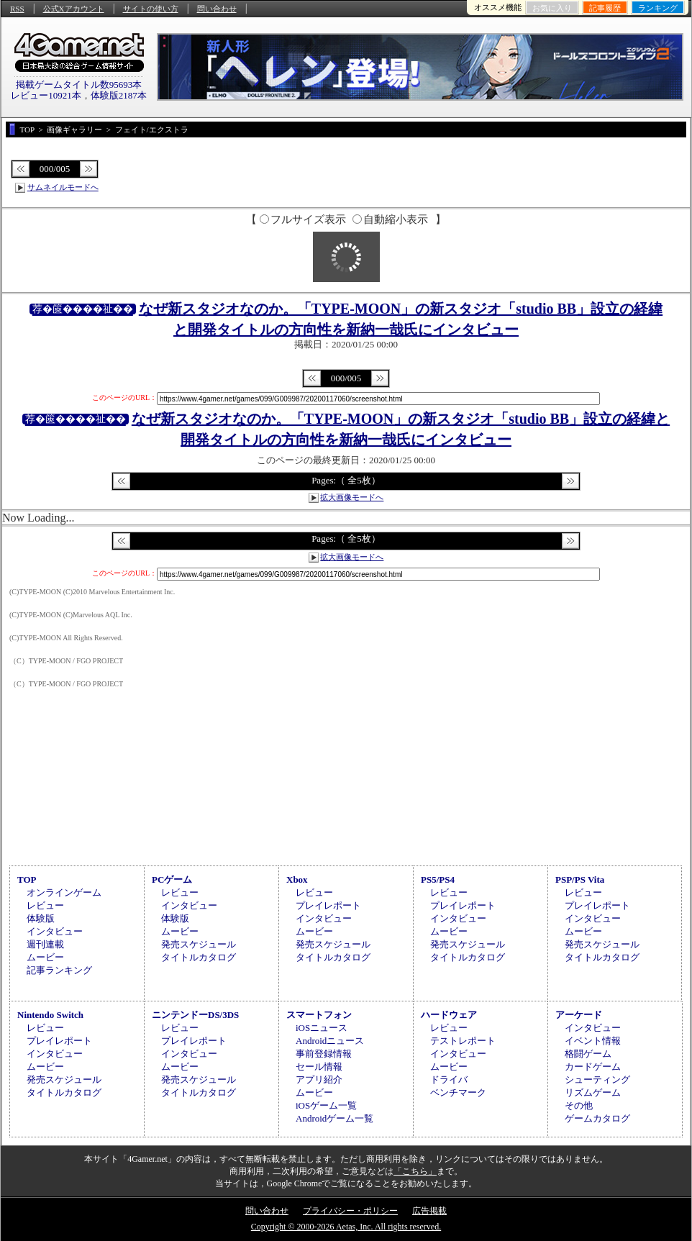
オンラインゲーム (64, 892)
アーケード (578, 1014)
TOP (27, 879)
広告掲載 (429, 1211)
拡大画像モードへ (351, 497)
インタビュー (55, 931)
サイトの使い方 (150, 8)
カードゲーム (593, 1066)
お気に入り (552, 8)
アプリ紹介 (319, 1079)
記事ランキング (59, 970)
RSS (17, 8)
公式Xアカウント (73, 8)
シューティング (597, 1079)
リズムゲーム (593, 1092)
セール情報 (319, 1066)
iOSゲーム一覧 (326, 1105)
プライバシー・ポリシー (350, 1211)
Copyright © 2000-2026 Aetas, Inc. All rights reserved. (346, 1227)
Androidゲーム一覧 (334, 1118)
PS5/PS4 (438, 879)
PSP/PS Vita (579, 879)
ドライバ (449, 1079)
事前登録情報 (324, 1053)
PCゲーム (172, 879)
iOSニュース (321, 1027)
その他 (579, 1105)
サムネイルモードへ (63, 187)
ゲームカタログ (597, 1118)
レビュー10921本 (46, 95)
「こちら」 (415, 1171)
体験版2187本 (119, 95)
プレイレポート (328, 905)
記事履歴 (605, 8)
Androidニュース (330, 1040)
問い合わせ (217, 8)
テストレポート (463, 1040)
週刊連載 (45, 944)
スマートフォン (319, 1014)
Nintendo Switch (50, 1014)
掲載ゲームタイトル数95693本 (79, 84)
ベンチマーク (458, 1092)
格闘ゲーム (588, 1053)
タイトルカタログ (198, 957)
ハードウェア (449, 1014)
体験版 (41, 918)
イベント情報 (593, 1040)
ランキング (658, 8)
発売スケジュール (198, 944)
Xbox (297, 879)
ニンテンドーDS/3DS (195, 1014)
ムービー (45, 957)
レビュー (45, 905)
